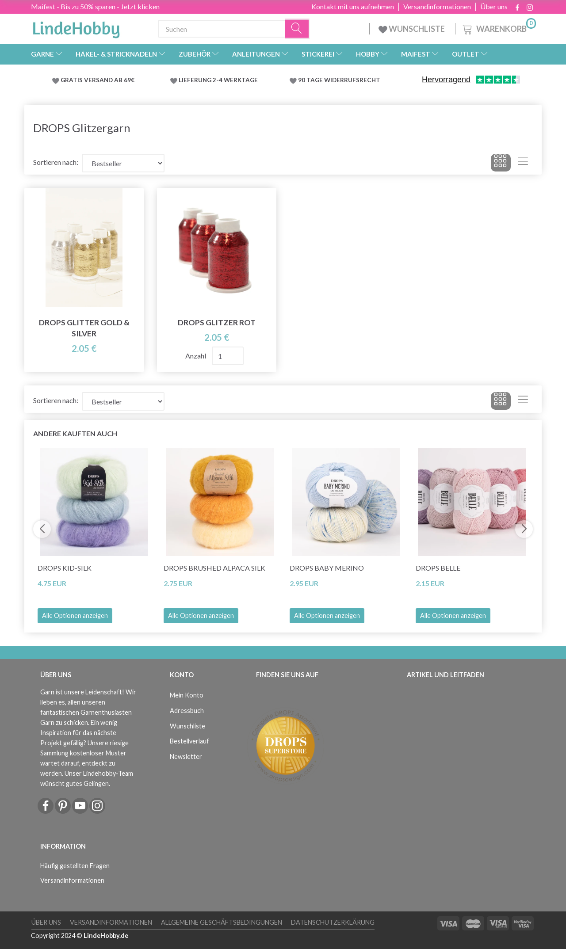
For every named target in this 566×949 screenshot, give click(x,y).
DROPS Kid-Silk (65, 568)
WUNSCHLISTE (412, 29)
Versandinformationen (437, 7)
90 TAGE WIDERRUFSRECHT (339, 80)
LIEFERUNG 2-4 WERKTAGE (218, 80)
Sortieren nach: (55, 162)
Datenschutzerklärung (333, 922)
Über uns (494, 7)
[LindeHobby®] (76, 27)
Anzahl (196, 355)
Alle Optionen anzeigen (75, 615)
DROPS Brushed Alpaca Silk (214, 568)
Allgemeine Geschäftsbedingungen (221, 922)
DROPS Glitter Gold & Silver (84, 328)
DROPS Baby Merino (327, 568)
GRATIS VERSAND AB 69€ (97, 80)
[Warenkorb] (498, 27)
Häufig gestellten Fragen (75, 865)
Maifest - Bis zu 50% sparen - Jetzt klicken (95, 6)
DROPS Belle (438, 568)
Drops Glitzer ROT (217, 322)
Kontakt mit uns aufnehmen (352, 7)
